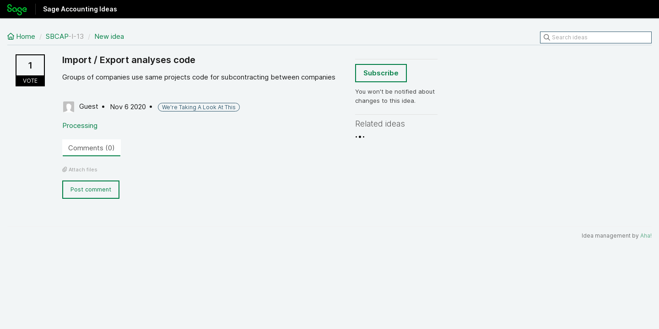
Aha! (646, 235)
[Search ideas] (596, 37)
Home (22, 36)
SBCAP (57, 36)
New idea (109, 36)
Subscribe (381, 73)
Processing (79, 125)
